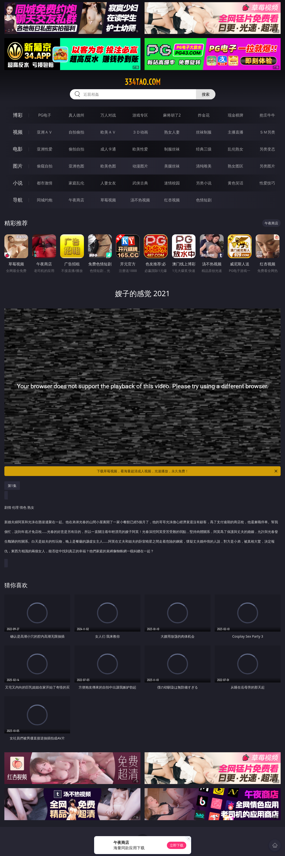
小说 (18, 183)
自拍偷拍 (76, 132)
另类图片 (267, 166)
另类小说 (204, 183)
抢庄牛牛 (267, 115)
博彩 (18, 115)
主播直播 (235, 132)
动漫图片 (140, 166)
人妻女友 (108, 183)
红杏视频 (172, 200)
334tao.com (143, 82)
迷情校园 (172, 183)
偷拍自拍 (76, 149)
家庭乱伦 (76, 183)
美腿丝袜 (172, 166)
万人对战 (108, 115)
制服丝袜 (172, 149)
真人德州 (76, 115)
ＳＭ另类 (267, 132)
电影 (18, 149)
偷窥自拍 (44, 166)
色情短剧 (204, 200)
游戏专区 (140, 115)
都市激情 (44, 183)
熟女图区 (235, 166)
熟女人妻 (172, 132)
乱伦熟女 (235, 149)
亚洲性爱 (44, 149)
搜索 (206, 94)
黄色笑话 (235, 183)
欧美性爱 (140, 149)
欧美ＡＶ (108, 132)
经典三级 (204, 149)
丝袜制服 (204, 132)
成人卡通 (108, 149)
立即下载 (176, 845)
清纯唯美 (204, 166)
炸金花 (204, 115)
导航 (18, 200)
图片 (18, 166)
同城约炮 (44, 200)
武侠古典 (140, 183)
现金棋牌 (235, 115)
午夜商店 (76, 200)
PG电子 (44, 115)
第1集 (12, 485)
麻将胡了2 (172, 115)
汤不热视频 (140, 200)
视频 (18, 132)
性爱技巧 (267, 183)
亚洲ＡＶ (44, 132)
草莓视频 (108, 200)
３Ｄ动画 (140, 132)
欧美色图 (108, 166)
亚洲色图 (76, 166)
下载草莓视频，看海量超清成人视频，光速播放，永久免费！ (187, 471)
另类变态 (267, 149)
